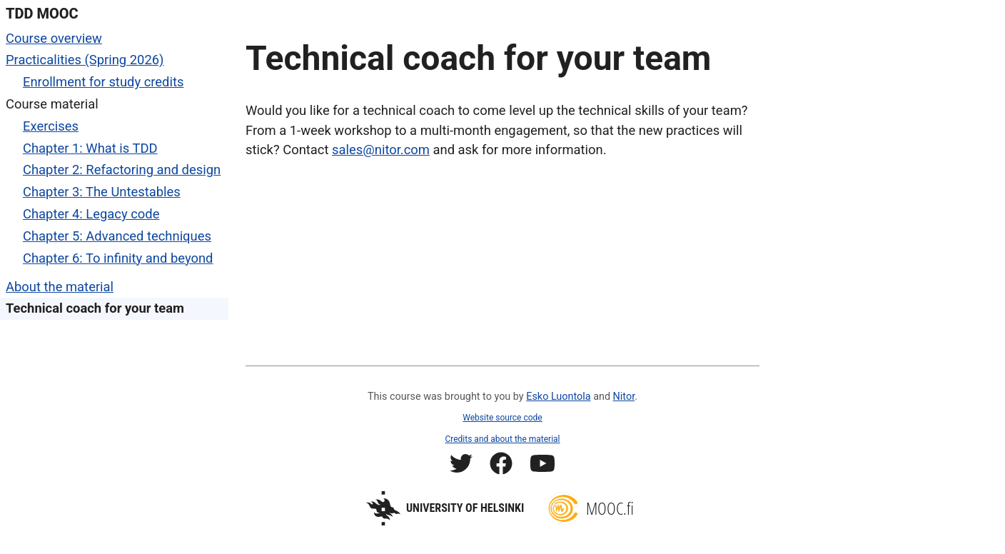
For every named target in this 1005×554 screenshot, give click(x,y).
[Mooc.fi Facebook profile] (501, 466)
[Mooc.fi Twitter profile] (461, 466)
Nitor (624, 397)
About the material (59, 286)
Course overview (54, 38)
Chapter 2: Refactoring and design (122, 169)
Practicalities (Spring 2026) (85, 59)
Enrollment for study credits (103, 81)
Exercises (51, 126)
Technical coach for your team (95, 308)
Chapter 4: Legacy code (91, 213)
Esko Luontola (558, 397)
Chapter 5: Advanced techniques (117, 235)
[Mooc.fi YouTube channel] (542, 466)
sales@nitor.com (381, 149)
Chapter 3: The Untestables (102, 191)
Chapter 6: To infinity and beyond (118, 258)
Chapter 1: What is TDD (90, 148)
